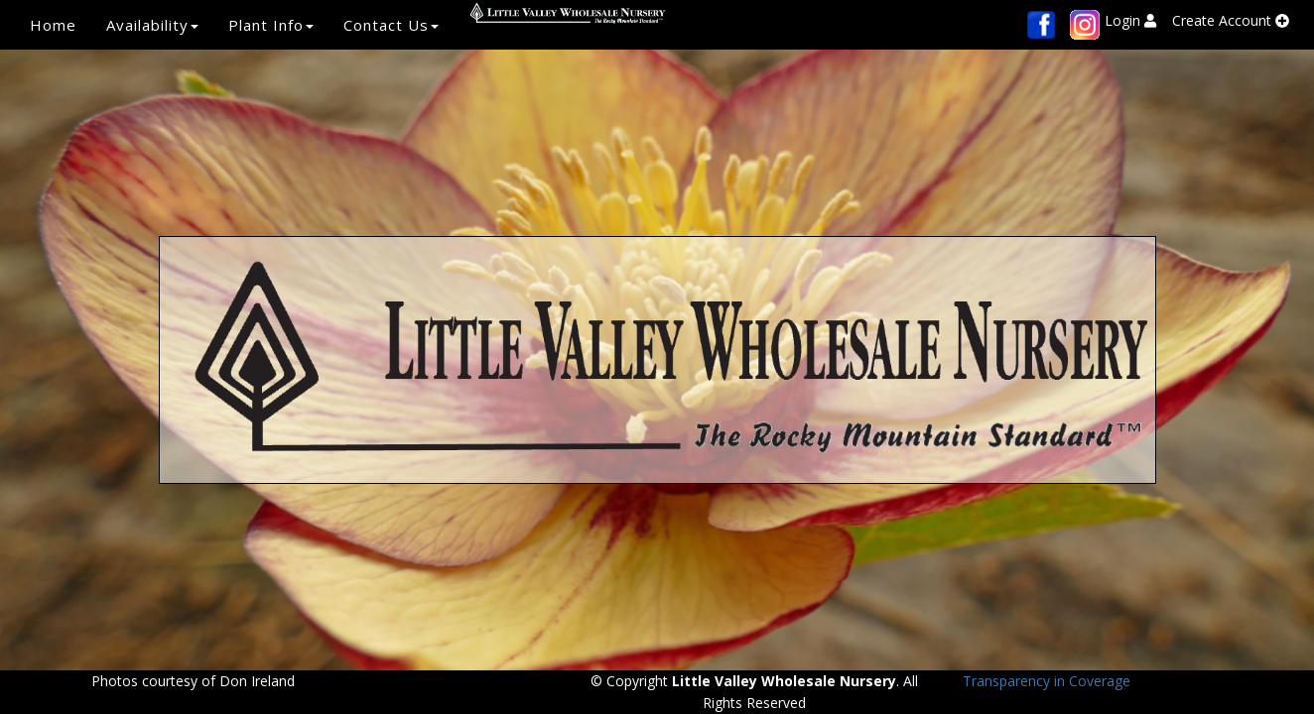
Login (1130, 20)
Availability (152, 25)
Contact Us (391, 25)
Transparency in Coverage (1046, 680)
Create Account (1230, 20)
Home (53, 25)
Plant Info (271, 25)
